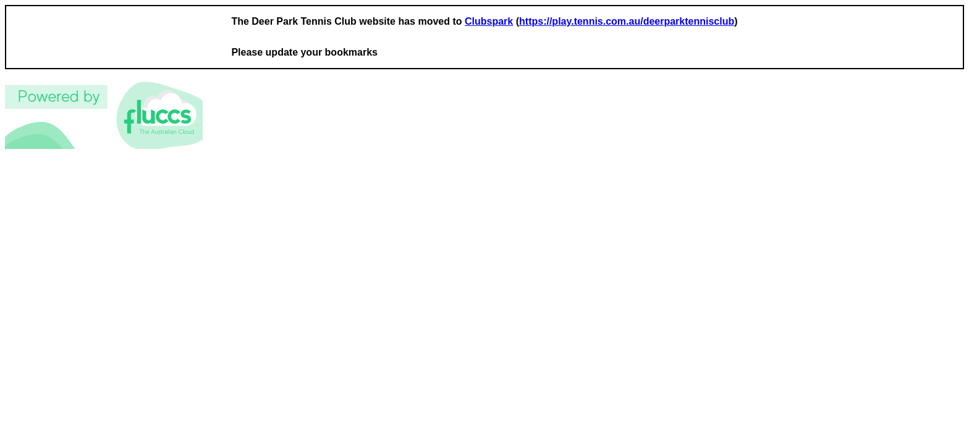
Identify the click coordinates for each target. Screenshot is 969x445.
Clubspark (489, 21)
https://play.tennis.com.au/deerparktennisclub (626, 21)
